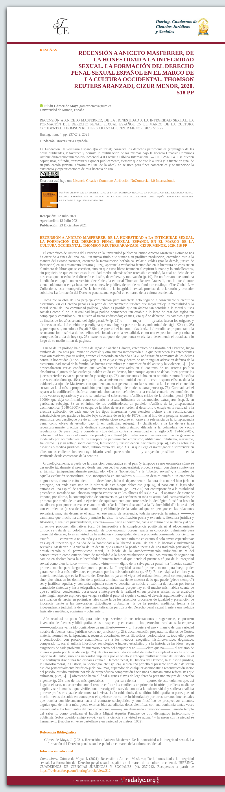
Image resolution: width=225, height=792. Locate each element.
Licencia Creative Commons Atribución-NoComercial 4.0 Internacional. (124, 180)
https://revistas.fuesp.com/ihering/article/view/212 (75, 770)
